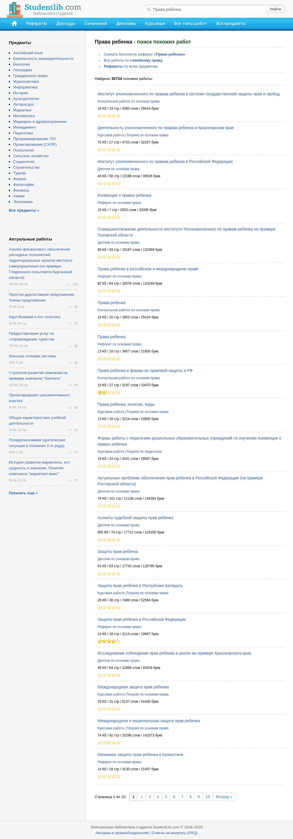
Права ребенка (112, 302)
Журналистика (26, 81)
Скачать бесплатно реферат (144, 54)
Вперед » (224, 797)
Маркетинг (22, 110)
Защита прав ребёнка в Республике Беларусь (140, 585)
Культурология (26, 98)
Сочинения (95, 23)
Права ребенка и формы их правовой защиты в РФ (145, 370)
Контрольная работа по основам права (129, 101)
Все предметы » (24, 210)
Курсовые (155, 23)
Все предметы (231, 23)
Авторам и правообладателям (122, 833)
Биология (21, 64)
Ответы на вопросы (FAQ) (174, 833)
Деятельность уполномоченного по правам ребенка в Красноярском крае (166, 127)
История (20, 93)
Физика (19, 179)
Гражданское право (30, 76)
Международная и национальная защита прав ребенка (149, 720)
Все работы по (133, 60)
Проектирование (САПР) (35, 144)
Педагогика (23, 133)
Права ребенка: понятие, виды (126, 404)
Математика (24, 116)
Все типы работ (190, 23)
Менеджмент (24, 127)
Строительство (26, 167)
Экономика (23, 202)
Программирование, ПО (34, 139)
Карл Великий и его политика (34, 317)
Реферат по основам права (119, 203)
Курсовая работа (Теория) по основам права (133, 135)
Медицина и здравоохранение (40, 121)
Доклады (65, 23)
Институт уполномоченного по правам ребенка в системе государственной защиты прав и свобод (189, 94)
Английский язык (28, 53)
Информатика (25, 87)
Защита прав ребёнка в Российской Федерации (142, 619)
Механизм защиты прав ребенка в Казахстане (140, 754)
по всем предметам (131, 66)
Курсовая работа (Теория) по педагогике (130, 452)
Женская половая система (32, 356)
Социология (23, 161)
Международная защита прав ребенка (133, 687)
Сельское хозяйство (31, 156)
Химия (19, 196)
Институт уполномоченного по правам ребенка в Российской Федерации (165, 161)
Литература (23, 104)
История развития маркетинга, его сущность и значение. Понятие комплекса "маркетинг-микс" (39, 468)
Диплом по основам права (118, 169)
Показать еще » (23, 493)
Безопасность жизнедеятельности (43, 58)
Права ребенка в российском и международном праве (148, 269)
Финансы (21, 190)
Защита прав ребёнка (118, 551)
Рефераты (36, 23)
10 (208, 797)
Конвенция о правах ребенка (124, 195)
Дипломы (126, 23)
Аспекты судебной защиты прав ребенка (135, 517)
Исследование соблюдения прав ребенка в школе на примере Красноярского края (174, 653)
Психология (23, 150)
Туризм (19, 173)
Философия (23, 184)
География (22, 70)
